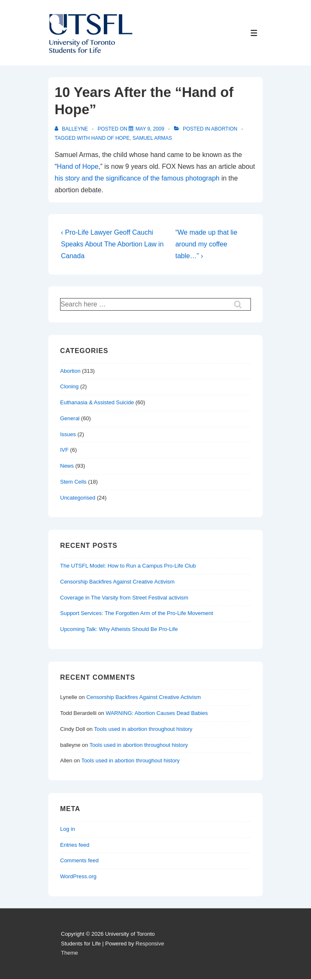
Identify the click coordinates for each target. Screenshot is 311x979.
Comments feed (79, 860)
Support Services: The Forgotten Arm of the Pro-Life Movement (136, 613)
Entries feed (74, 845)
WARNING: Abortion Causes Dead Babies (156, 713)
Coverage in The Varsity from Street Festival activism (124, 597)
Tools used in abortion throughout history (143, 729)
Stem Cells (73, 482)
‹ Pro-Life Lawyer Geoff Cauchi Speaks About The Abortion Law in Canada (112, 244)
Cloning (69, 386)
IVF (64, 450)
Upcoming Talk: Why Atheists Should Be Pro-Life (119, 629)
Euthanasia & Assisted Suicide (97, 402)
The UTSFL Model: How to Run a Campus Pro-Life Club (128, 566)
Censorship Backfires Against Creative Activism (117, 581)
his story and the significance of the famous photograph (137, 178)
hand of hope (110, 138)
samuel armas (152, 138)
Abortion (224, 129)
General (69, 418)
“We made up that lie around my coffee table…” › (206, 244)
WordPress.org (78, 876)
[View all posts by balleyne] (72, 129)
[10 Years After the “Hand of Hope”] (149, 129)
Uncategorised (77, 498)
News (67, 466)
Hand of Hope (77, 166)
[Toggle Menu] (254, 33)
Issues (68, 434)
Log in (67, 829)
